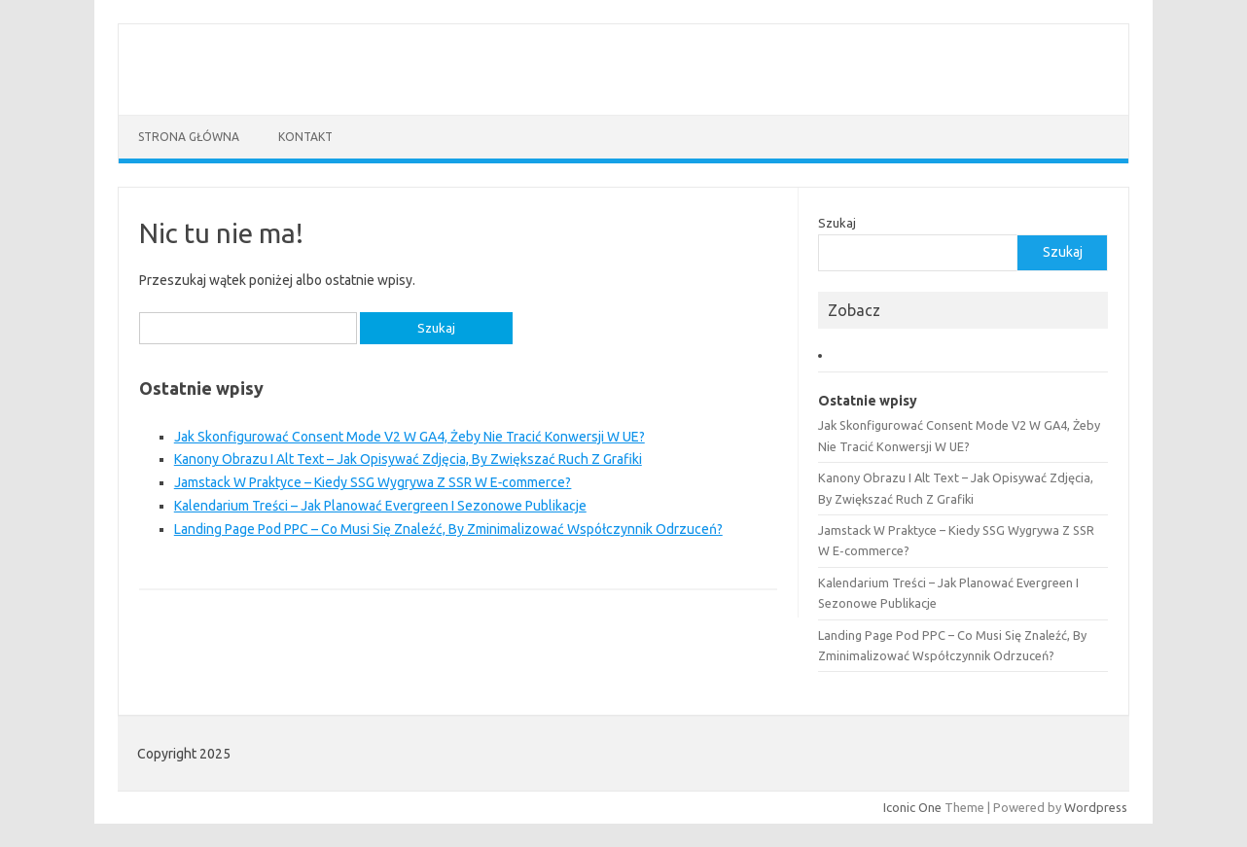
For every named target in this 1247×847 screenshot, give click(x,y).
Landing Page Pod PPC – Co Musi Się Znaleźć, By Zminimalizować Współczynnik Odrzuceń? (448, 529)
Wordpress (1095, 807)
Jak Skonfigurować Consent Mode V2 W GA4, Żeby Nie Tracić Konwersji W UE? (409, 436)
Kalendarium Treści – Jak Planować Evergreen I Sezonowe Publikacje (380, 505)
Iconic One (912, 807)
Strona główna (188, 136)
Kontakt (305, 136)
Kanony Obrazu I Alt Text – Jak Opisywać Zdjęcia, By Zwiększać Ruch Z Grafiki (408, 459)
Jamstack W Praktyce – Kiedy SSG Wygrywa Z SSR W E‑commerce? (373, 482)
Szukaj (837, 222)
